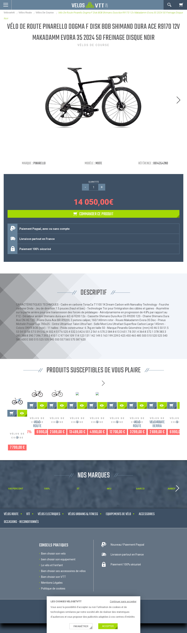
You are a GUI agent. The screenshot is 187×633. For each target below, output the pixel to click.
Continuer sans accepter (123, 601)
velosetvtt (9, 12)
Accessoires (147, 529)
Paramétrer (80, 626)
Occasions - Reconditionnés (21, 537)
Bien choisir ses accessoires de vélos (63, 586)
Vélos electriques (49, 529)
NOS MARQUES (94, 490)
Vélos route (25, 12)
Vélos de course (45, 12)
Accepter (108, 626)
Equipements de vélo (118, 529)
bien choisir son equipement (58, 574)
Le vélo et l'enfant (52, 580)
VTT (28, 529)
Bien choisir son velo (53, 568)
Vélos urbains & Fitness (83, 529)
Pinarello (39, 163)
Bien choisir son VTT (53, 591)
